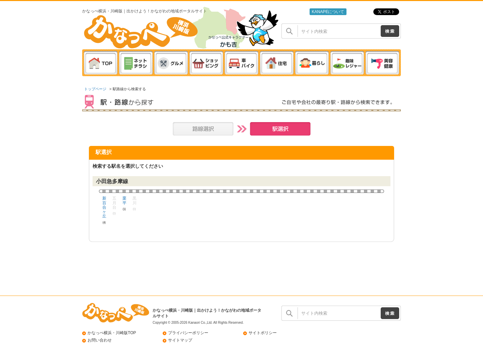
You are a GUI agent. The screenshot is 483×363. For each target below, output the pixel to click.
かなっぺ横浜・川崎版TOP (112, 332)
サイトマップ (180, 340)
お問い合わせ (100, 340)
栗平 (124, 200)
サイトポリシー (263, 332)
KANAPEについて (328, 11)
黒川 (134, 200)
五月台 (114, 203)
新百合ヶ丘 (104, 207)
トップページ (95, 89)
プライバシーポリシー (188, 332)
